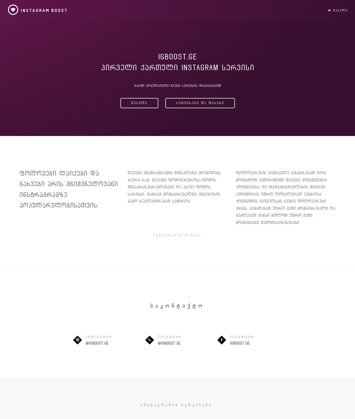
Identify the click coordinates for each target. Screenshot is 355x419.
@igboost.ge (97, 343)
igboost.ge (240, 343)
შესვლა (338, 10)
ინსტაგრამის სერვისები (176, 405)
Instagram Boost (37, 10)
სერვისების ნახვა (177, 235)
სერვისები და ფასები (200, 103)
